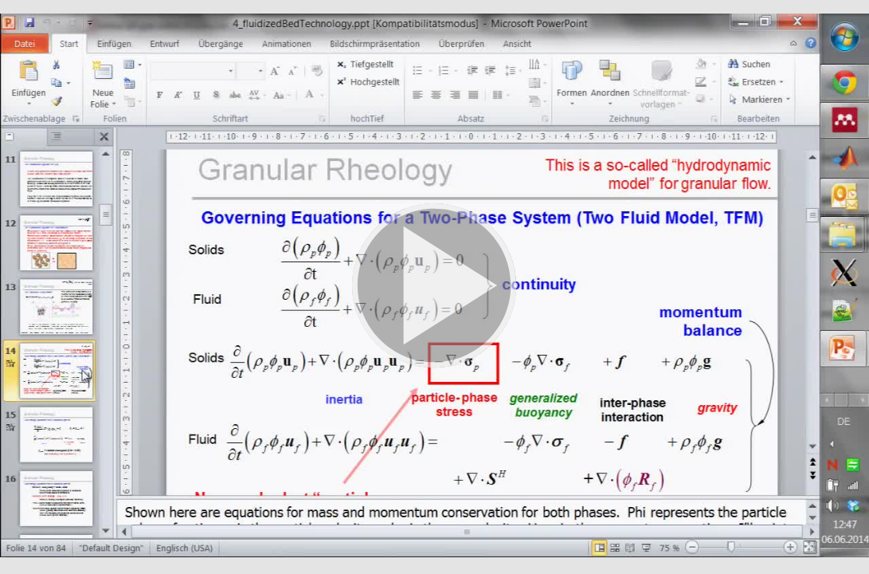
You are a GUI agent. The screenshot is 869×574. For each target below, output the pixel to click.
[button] (434, 287)
